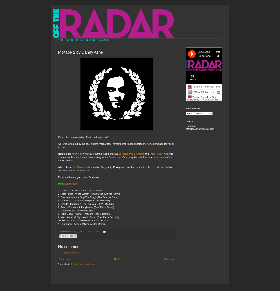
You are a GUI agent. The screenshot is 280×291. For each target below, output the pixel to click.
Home (117, 259)
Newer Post (64, 259)
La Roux (123, 153)
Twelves (113, 157)
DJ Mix (97, 232)
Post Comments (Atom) (82, 264)
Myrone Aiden (85, 167)
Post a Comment (71, 252)
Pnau (132, 153)
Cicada (140, 153)
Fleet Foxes (156, 153)
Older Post (169, 259)
